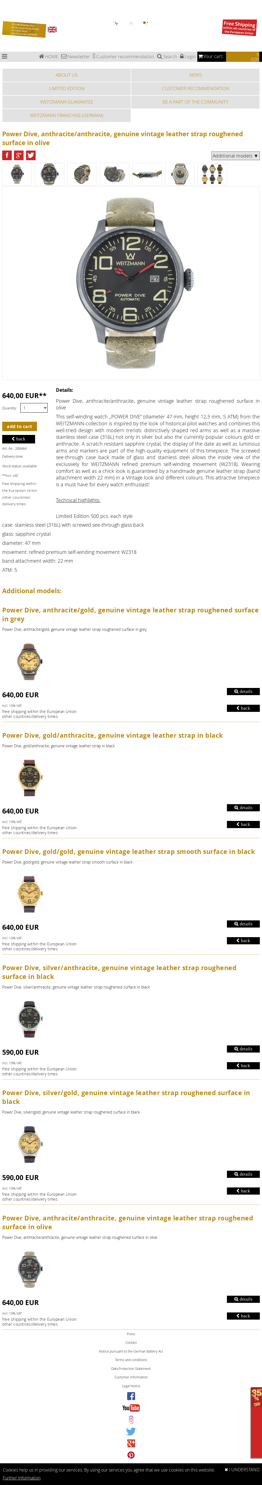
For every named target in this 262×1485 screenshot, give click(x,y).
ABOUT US (67, 75)
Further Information (22, 1478)
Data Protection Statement (131, 1369)
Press (131, 1334)
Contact (131, 1342)
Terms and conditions (131, 1360)
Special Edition (5, 11)
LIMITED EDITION (66, 88)
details (243, 691)
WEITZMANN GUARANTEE (66, 102)
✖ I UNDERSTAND (242, 1470)
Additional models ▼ (235, 156)
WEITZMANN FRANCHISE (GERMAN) (66, 115)
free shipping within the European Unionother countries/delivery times (39, 714)
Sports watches (6, 14)
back (18, 439)
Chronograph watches (8, 5)
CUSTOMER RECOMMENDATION (195, 88)
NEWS (195, 75)
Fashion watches (6, 17)
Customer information (131, 1377)
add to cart (19, 426)
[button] (7, 155)
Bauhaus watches (6, 1)
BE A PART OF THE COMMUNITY (195, 102)
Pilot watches (5, 8)
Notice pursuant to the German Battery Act (131, 1351)
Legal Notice (131, 1386)
